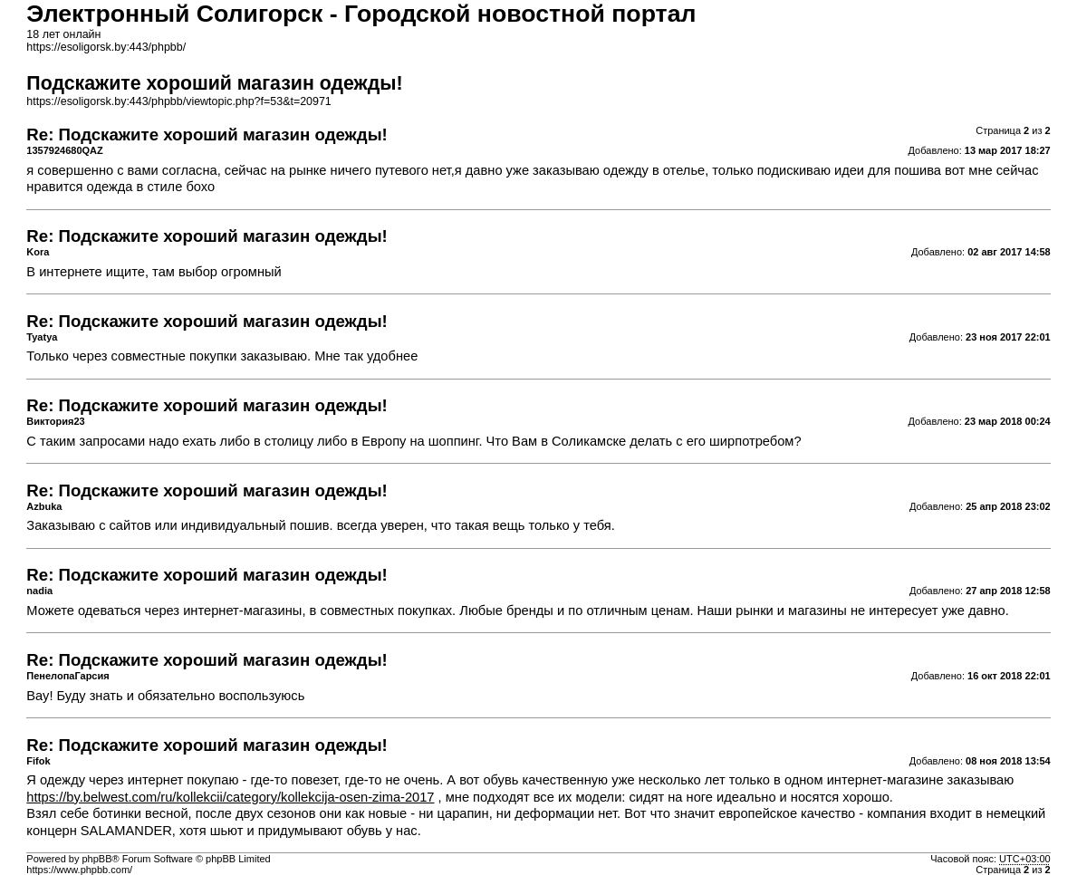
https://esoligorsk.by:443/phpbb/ (106, 47)
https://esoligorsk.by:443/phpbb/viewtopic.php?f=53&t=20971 (178, 101)
